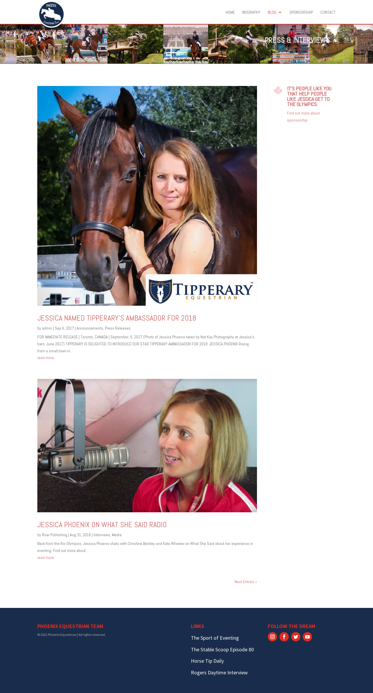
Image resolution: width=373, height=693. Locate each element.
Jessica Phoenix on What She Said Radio (102, 525)
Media (117, 534)
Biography (251, 12)
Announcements (90, 328)
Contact (328, 12)
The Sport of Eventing (215, 637)
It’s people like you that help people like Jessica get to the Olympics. (309, 96)
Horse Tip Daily (207, 660)
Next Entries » (246, 581)
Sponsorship (301, 12)
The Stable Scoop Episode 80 (222, 649)
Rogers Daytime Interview (219, 672)
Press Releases (118, 328)
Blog (272, 12)
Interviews (102, 534)
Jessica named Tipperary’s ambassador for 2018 (116, 318)
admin (47, 328)
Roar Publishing (54, 534)
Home (230, 12)
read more (45, 357)
